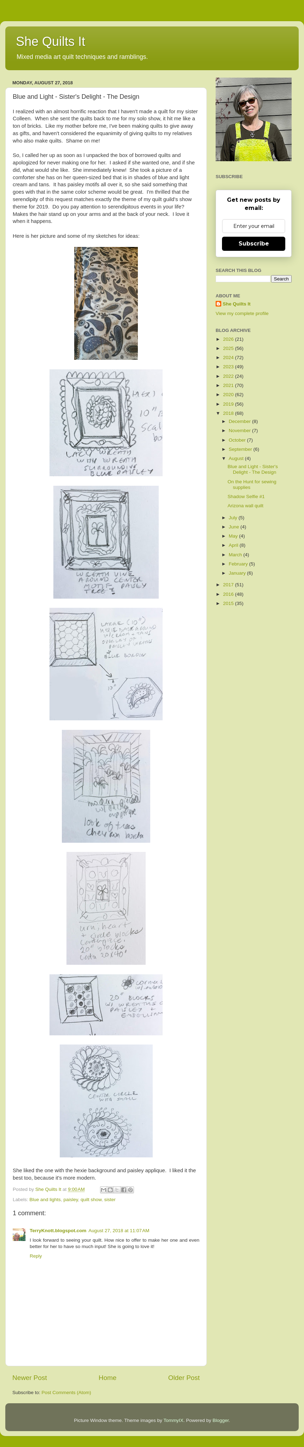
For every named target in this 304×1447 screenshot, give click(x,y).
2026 (229, 339)
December (240, 421)
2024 (229, 357)
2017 (229, 584)
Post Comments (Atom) (66, 1392)
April (234, 545)
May (234, 536)
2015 (229, 603)
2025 (229, 348)
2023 (229, 366)
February (239, 564)
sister (110, 1199)
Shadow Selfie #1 (246, 496)
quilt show (91, 1199)
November (240, 430)
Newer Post (29, 1377)
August (237, 458)
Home (107, 1377)
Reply (36, 1256)
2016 (229, 594)
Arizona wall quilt (245, 505)
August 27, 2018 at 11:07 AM (118, 1230)
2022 (229, 376)
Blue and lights (45, 1199)
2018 (229, 413)
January (238, 573)
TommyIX (173, 1420)
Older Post (184, 1377)
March (236, 554)
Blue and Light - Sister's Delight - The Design (253, 469)
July (234, 517)
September (241, 449)
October (238, 440)
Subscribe (254, 243)
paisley (70, 1199)
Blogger (220, 1420)
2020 (229, 394)
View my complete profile (242, 313)
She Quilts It (50, 41)
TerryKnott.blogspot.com (58, 1230)
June (234, 526)
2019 (229, 404)
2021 (229, 385)
